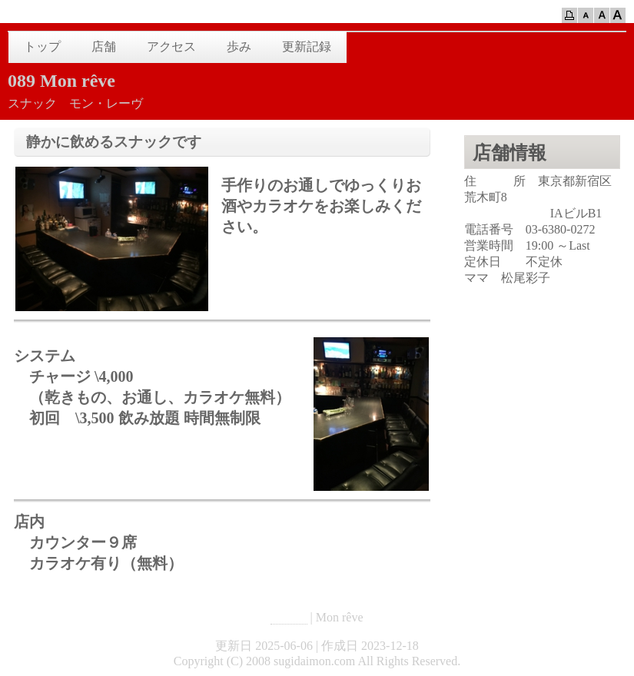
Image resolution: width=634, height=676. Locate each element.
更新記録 (306, 46)
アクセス (171, 46)
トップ (42, 46)
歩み (239, 46)
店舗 (103, 46)
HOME (289, 617)
